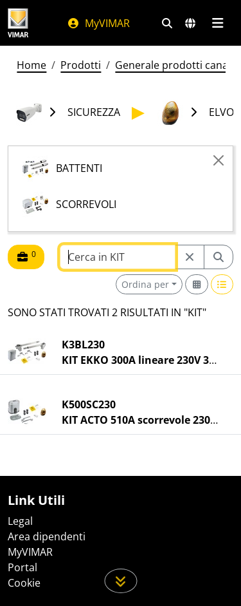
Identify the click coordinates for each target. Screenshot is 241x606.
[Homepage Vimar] (18, 23)
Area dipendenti (46, 536)
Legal (20, 521)
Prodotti (80, 65)
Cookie (24, 583)
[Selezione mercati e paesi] (190, 23)
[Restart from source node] (189, 257)
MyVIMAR (98, 23)
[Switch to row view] (222, 284)
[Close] (218, 160)
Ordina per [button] (145, 284)
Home (31, 65)
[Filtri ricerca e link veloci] (167, 23)
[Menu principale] (217, 23)
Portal (22, 567)
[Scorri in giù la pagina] (120, 581)
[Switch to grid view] (196, 284)
